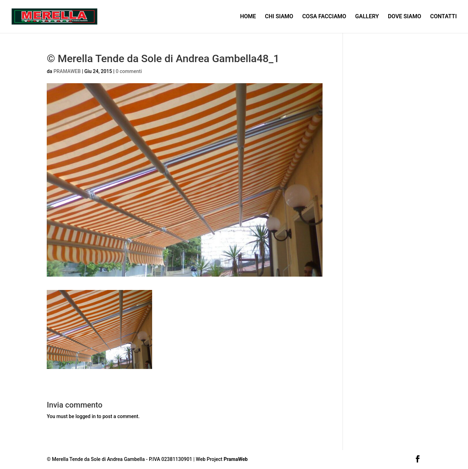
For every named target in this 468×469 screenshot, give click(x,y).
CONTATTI (443, 17)
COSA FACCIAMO (324, 17)
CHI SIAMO (279, 17)
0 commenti (129, 71)
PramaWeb (235, 459)
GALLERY (367, 17)
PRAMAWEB (66, 71)
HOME (248, 17)
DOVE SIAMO (404, 17)
